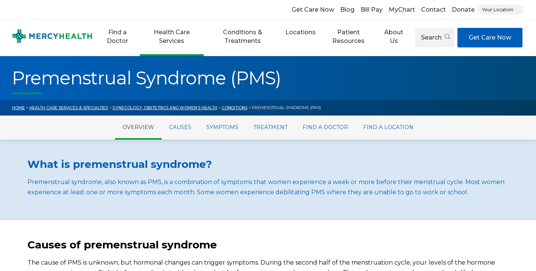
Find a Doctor (117, 36)
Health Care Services (172, 36)
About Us (393, 36)
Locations (300, 32)
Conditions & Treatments (242, 36)
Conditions (234, 107)
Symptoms (222, 127)
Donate (463, 9)
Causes (180, 127)
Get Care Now (313, 9)
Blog (347, 9)
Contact (433, 9)
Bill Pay (371, 9)
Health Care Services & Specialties (68, 107)
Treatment (270, 127)
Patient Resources (348, 36)
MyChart (402, 9)
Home (18, 107)
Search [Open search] (435, 37)
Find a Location (388, 127)
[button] (117, 37)
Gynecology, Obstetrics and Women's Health (164, 107)
